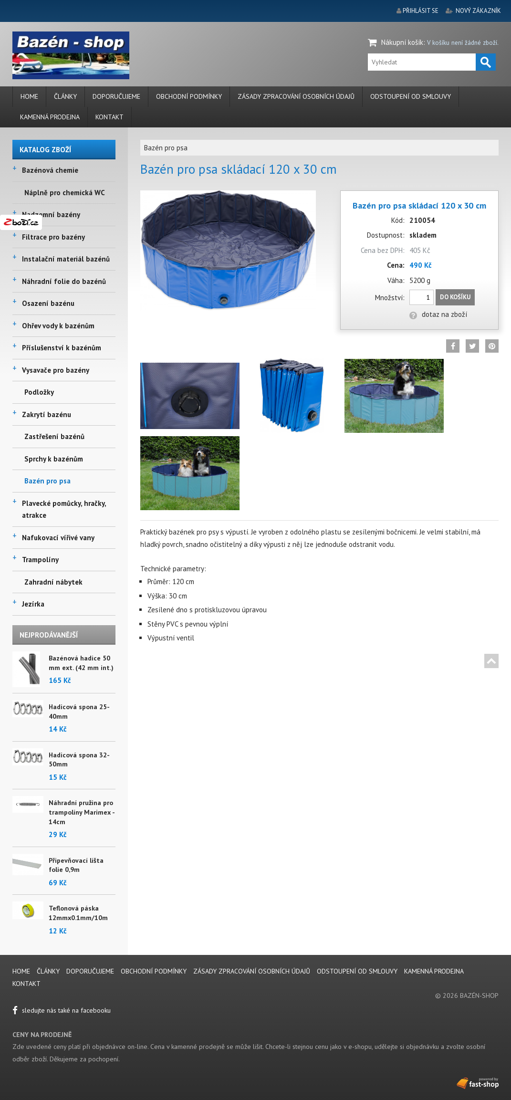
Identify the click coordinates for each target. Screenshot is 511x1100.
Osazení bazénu (48, 303)
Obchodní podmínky (189, 96)
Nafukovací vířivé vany (58, 537)
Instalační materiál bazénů (66, 258)
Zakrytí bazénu (46, 414)
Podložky (39, 392)
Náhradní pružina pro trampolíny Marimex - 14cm (82, 812)
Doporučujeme (116, 96)
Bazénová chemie (50, 170)
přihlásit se (420, 11)
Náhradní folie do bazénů (64, 281)
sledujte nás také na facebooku (61, 1010)
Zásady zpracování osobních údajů (296, 96)
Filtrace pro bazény (53, 236)
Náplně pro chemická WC (64, 192)
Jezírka (33, 603)
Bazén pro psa (47, 480)
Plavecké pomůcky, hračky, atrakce (64, 509)
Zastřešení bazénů (54, 436)
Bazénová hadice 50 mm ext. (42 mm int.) (81, 663)
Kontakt (109, 117)
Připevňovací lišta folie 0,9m (76, 865)
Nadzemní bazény (51, 214)
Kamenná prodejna (50, 117)
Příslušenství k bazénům (61, 347)
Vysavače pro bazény (55, 370)
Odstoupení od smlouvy (410, 96)
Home (29, 96)
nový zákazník (478, 11)
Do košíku (455, 297)
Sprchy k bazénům (53, 458)
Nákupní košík (402, 42)
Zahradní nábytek (53, 582)
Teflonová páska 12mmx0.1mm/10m (78, 913)
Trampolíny (40, 559)
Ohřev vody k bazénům (58, 325)
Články (65, 96)
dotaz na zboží (438, 314)
